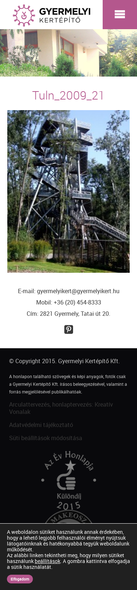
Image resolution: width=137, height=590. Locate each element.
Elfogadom (20, 579)
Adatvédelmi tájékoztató (41, 425)
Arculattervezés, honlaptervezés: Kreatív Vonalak (61, 408)
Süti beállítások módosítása (45, 438)
